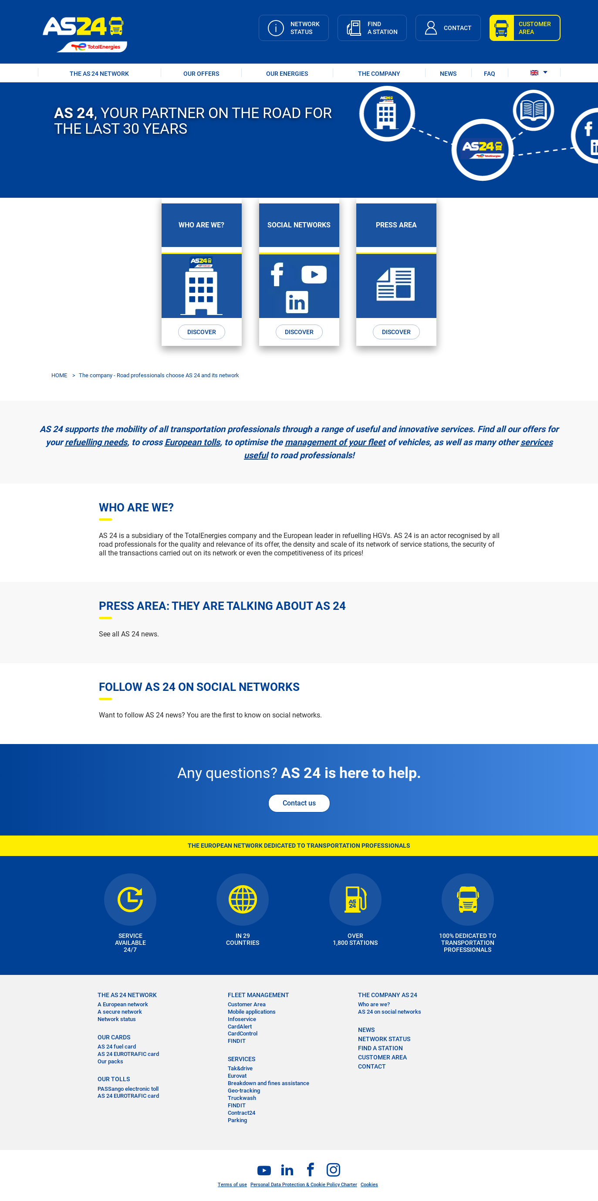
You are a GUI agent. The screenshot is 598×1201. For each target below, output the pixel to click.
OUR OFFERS (201, 73)
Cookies (369, 1184)
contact (372, 1066)
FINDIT (237, 1041)
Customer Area (247, 1004)
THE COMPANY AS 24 (387, 994)
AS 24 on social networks (389, 1011)
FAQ (489, 73)
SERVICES (241, 1059)
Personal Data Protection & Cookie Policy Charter (303, 1184)
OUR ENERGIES (287, 73)
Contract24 (241, 1113)
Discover (201, 331)
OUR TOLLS (114, 1079)
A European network (123, 1004)
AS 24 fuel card (117, 1046)
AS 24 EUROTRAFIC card (128, 1054)
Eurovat (237, 1075)
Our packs (110, 1061)
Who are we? (374, 1004)
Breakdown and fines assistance (268, 1083)
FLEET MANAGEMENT (258, 994)
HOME (59, 375)
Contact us (299, 803)
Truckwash (242, 1098)
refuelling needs (96, 442)
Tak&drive (240, 1068)
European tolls (192, 442)
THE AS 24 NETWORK (99, 73)
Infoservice (242, 1019)
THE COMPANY (379, 73)
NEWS (448, 73)
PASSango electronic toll (128, 1089)
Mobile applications (252, 1011)
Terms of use (232, 1184)
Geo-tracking (244, 1090)
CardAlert (240, 1026)
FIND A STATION (380, 1048)
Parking (237, 1120)
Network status (117, 1019)
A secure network (120, 1011)
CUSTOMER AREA (382, 1057)
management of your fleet (335, 442)
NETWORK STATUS (384, 1038)
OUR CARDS (114, 1037)
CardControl (242, 1033)
